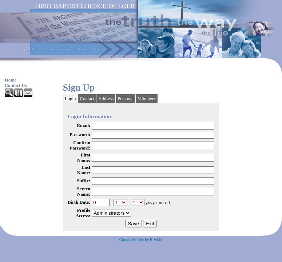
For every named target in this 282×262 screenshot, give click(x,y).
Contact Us (16, 85)
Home (11, 80)
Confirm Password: (79, 145)
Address (106, 98)
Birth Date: (79, 202)
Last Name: (83, 170)
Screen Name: (83, 191)
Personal (126, 98)
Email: (83, 125)
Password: (79, 134)
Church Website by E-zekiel (141, 240)
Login (70, 98)
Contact (87, 98)
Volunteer (147, 98)
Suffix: (83, 180)
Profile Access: (83, 213)
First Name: (83, 157)
